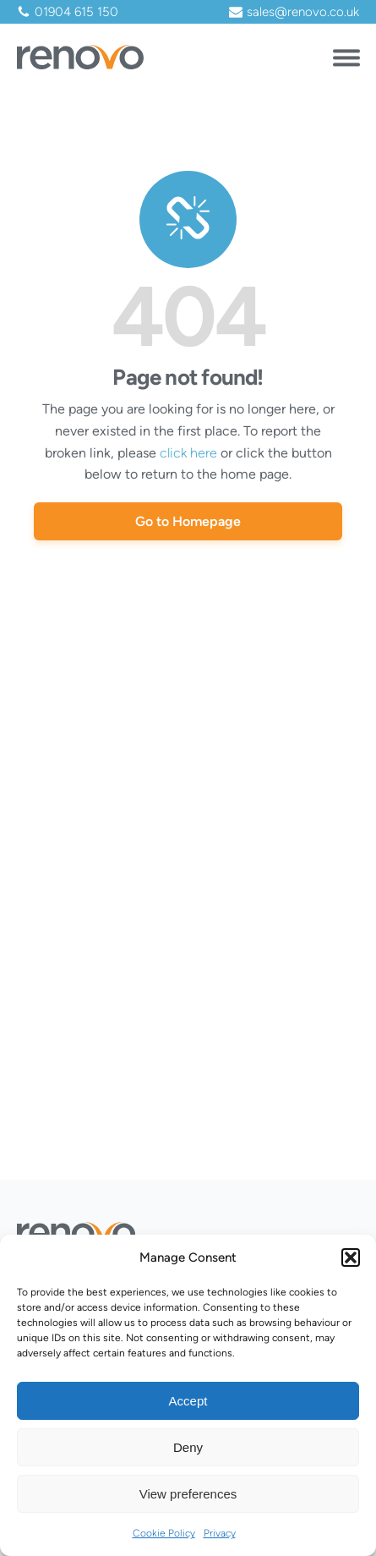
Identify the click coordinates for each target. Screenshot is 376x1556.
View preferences (188, 1494)
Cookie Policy (164, 1533)
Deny (188, 1447)
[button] (350, 1257)
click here (188, 453)
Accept (188, 1401)
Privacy (220, 1533)
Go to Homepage (188, 521)
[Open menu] (346, 55)
